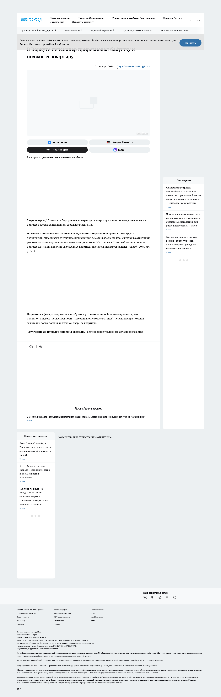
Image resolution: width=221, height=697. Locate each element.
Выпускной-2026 (73, 30)
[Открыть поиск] (191, 20)
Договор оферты (61, 609)
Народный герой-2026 (102, 30)
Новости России (172, 18)
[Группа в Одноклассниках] (152, 597)
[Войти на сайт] (198, 20)
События (20, 624)
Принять (190, 42)
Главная (57, 624)
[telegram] (41, 346)
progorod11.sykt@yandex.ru (28, 649)
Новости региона (60, 18)
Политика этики (97, 609)
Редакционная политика (26, 613)
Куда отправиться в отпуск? (137, 30)
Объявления (57, 21)
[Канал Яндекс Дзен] (57, 150)
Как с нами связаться (62, 613)
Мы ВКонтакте (97, 617)
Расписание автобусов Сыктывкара (133, 18)
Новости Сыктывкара (91, 18)
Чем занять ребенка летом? (175, 30)
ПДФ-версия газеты (62, 617)
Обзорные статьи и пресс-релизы (30, 609)
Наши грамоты (23, 617)
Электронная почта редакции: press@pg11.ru (75, 643)
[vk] (31, 346)
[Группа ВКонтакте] (57, 142)
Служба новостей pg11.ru (133, 66)
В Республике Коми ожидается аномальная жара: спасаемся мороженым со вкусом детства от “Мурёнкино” (88, 418)
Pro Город (21, 621)
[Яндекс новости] (119, 142)
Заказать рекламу (82, 21)
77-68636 (40, 666)
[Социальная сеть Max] (119, 150)
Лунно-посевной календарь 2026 (38, 30)
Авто (93, 621)
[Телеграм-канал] (159, 597)
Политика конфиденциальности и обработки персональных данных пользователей (124, 673)
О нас (93, 613)
